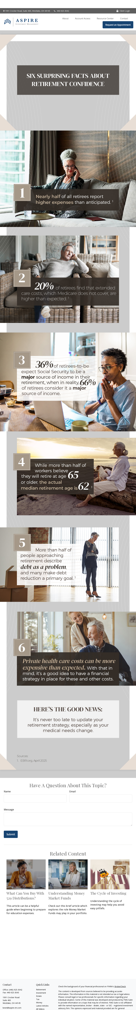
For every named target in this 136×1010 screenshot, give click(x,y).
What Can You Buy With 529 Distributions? (25, 887)
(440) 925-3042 (15, 981)
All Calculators (42, 1004)
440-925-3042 (61, 2)
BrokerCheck (120, 978)
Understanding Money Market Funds (66, 887)
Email (72, 783)
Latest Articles (42, 997)
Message (9, 801)
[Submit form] (11, 826)
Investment (41, 984)
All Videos (40, 1001)
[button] (65, 10)
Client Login (123, 2)
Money (39, 994)
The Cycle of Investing (108, 885)
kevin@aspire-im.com (12, 999)
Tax (37, 991)
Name (7, 783)
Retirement (41, 981)
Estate (39, 988)
